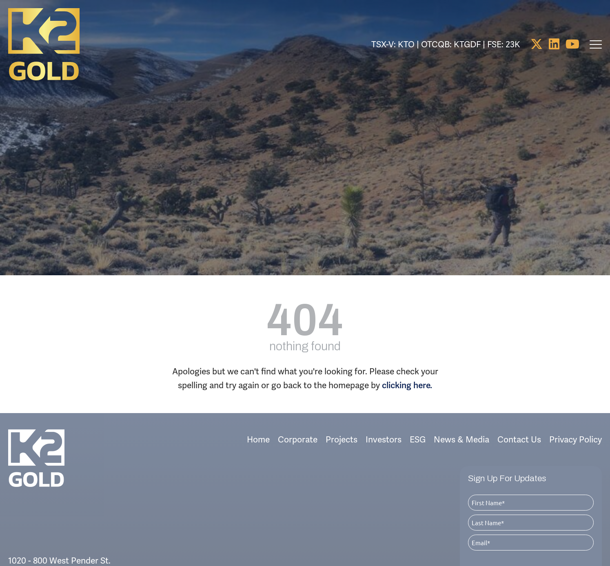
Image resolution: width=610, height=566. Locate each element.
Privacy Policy (575, 421)
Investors (383, 421)
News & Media (461, 421)
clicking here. (407, 367)
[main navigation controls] (596, 44)
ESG (418, 421)
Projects (341, 421)
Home (258, 421)
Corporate (297, 421)
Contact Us (519, 421)
